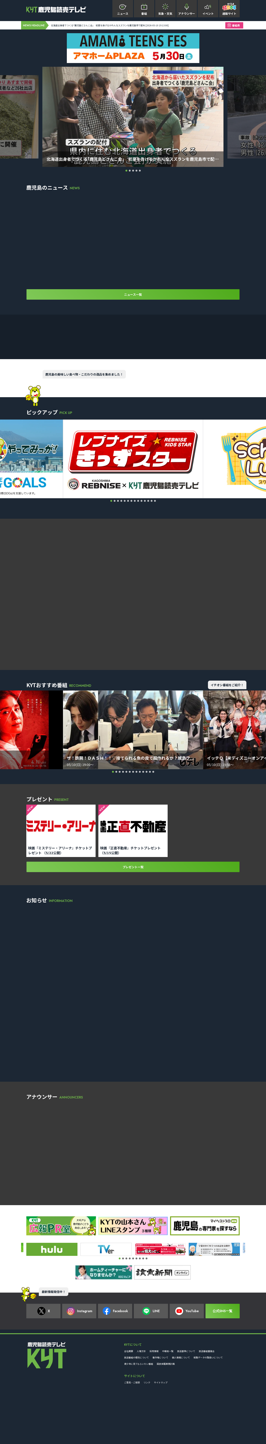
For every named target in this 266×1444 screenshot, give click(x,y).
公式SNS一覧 (222, 1360)
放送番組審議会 (206, 1400)
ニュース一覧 (133, 298)
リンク (147, 1432)
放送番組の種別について (136, 1407)
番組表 (236, 25)
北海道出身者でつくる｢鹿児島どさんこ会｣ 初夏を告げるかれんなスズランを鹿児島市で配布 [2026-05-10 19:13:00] (129, 25)
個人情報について (181, 1407)
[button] (126, 171)
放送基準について (186, 1400)
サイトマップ (160, 1432)
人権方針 (141, 1400)
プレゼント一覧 (133, 920)
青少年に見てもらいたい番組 (138, 1413)
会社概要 (128, 1400)
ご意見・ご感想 (132, 1432)
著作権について (160, 1407)
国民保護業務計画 (166, 1413)
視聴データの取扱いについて (208, 1407)
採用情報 (154, 1400)
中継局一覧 (167, 1400)
